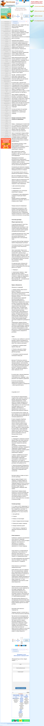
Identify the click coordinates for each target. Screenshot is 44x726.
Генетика (6, 39)
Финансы (6, 128)
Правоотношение (6, 98)
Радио (7, 106)
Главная (17, 0)
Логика (7, 73)
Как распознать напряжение (26, 696)
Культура (6, 68)
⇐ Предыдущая (14, 21)
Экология (6, 133)
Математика (6, 76)
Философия (6, 126)
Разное (7, 108)
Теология (6, 116)
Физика (7, 123)
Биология (6, 33)
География (6, 41)
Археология (6, 26)
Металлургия (7, 86)
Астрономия (6, 29)
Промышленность (6, 103)
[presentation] (21, 685)
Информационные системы (7, 58)
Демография (7, 46)
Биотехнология (6, 34)
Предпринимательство (6, 31)
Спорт (7, 111)
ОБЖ (6, 91)
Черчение (6, 131)
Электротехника (6, 136)
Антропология (7, 24)
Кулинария (6, 66)
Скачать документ (26, 16)
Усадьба (6, 121)
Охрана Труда (7, 93)
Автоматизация (6, 21)
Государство (6, 44)
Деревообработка (6, 48)
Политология (7, 96)
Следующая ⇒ (16, 651)
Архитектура (6, 28)
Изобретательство (6, 53)
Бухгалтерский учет (6, 38)
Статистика (6, 113)
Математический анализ (6, 78)
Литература (6, 71)
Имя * (21, 664)
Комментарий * (21, 671)
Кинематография (6, 63)
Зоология (6, 51)
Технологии (6, 118)
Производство (7, 101)
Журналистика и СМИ (7, 49)
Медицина (6, 83)
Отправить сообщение (20, 688)
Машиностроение (6, 81)
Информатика (7, 56)
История (6, 61)
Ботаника (6, 36)
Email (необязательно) (20, 668)
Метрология (6, 88)
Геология (6, 43)
